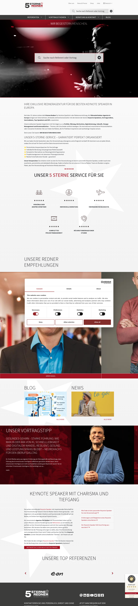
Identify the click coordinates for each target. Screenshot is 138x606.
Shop (92, 3)
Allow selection (69, 322)
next (136, 306)
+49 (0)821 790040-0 (33, 577)
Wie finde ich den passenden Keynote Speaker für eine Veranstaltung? (96, 479)
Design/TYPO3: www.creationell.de (73, 602)
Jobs (98, 3)
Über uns (71, 3)
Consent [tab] (39, 289)
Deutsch (107, 3)
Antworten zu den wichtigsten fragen (42, 515)
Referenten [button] (34, 17)
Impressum (92, 599)
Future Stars (68, 599)
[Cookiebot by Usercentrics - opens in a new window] (102, 282)
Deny (41, 322)
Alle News (60, 387)
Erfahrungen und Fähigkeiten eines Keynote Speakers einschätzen (96, 486)
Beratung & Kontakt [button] (87, 17)
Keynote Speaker (46, 477)
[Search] (92, 11)
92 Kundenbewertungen (131, 591)
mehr (8, 438)
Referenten (56, 490)
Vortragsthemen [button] (59, 17)
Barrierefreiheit (106, 599)
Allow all (97, 322)
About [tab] (98, 289)
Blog (108, 17)
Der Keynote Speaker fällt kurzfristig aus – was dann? (95, 494)
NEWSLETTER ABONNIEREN (91, 582)
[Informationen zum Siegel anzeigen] (131, 594)
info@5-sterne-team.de (32, 582)
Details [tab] (69, 289)
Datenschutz (81, 599)
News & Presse (82, 3)
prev (1, 306)
